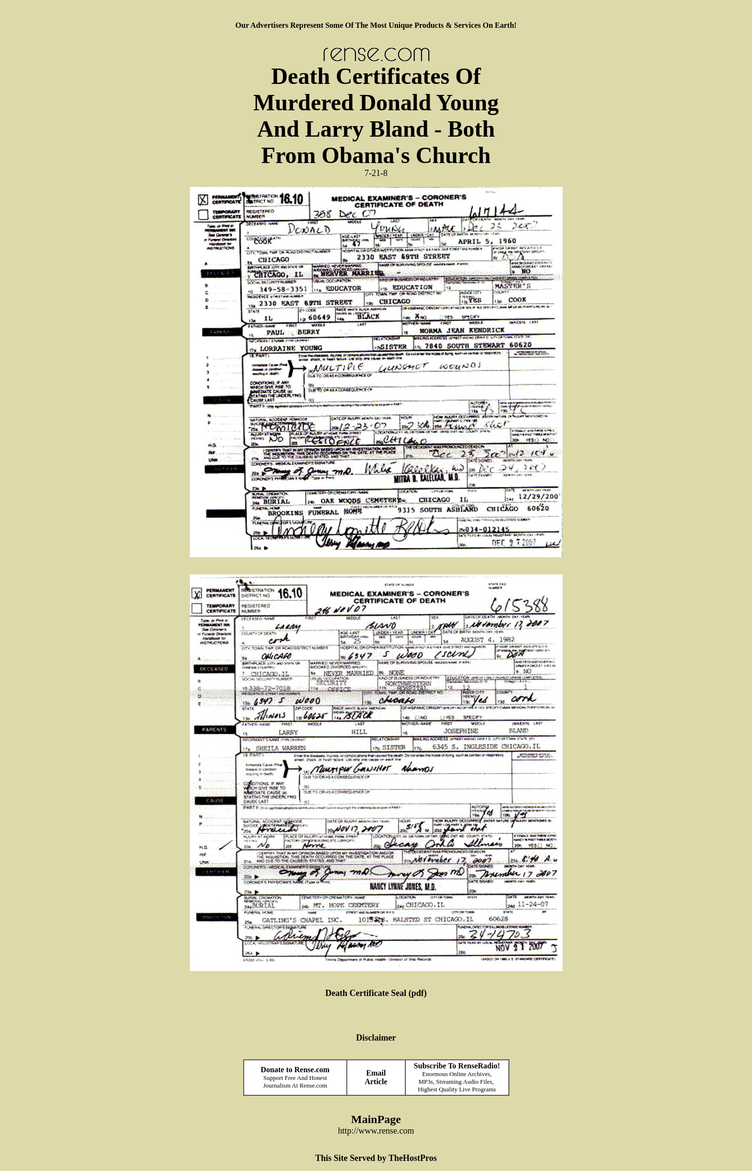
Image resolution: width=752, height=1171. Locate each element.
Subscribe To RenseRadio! (457, 1066)
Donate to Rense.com (295, 1070)
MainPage (376, 1119)
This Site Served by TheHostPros (375, 1158)
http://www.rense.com (376, 1131)
